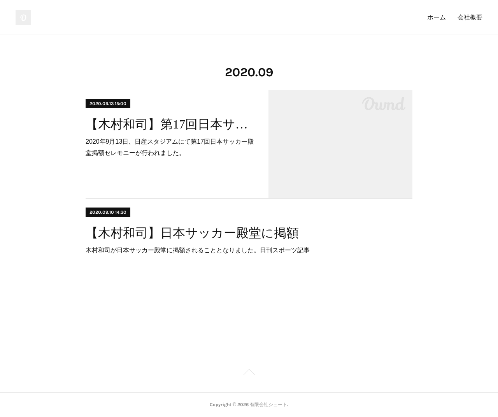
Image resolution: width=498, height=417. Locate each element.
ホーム (436, 17)
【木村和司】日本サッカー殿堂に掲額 (192, 233)
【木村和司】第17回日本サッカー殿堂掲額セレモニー (170, 124)
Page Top (249, 373)
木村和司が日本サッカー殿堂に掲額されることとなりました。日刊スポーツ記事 (198, 250)
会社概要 (470, 17)
